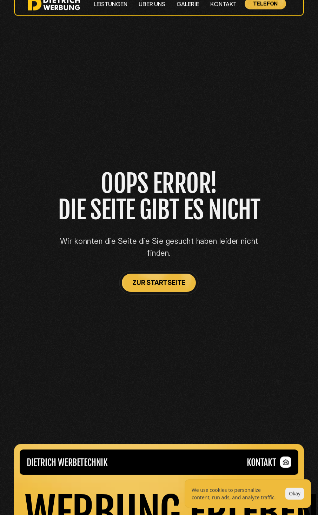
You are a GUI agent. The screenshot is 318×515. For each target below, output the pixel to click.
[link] (269, 465)
